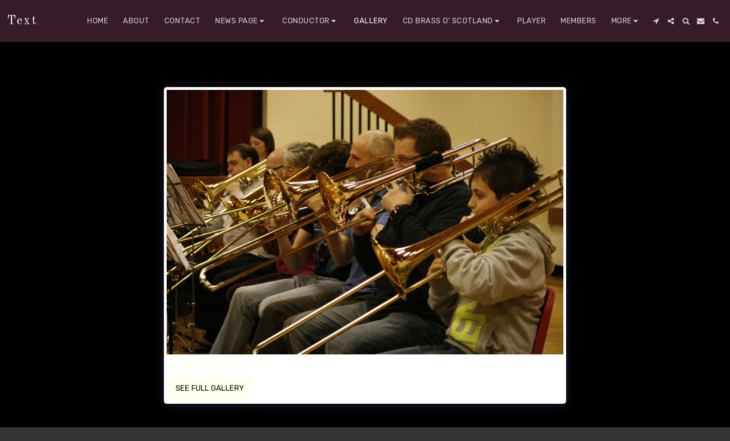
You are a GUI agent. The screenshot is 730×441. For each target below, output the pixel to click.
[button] (241, 21)
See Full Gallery (210, 388)
